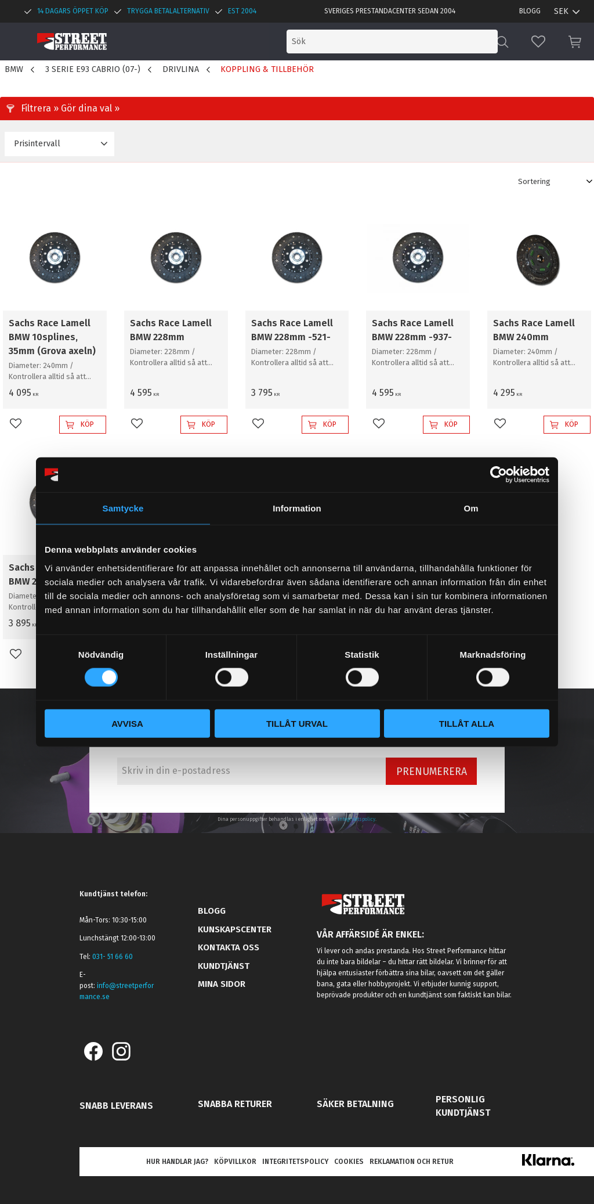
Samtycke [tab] (123, 508)
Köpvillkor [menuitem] (235, 1162)
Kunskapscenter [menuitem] (234, 929)
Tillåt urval (297, 723)
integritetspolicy (356, 819)
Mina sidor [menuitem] (221, 984)
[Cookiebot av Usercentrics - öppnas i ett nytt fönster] (498, 475)
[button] (538, 41)
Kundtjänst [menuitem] (223, 966)
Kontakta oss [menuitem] (228, 947)
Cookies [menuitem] (349, 1162)
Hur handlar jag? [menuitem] (177, 1162)
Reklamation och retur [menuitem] (412, 1162)
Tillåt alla (466, 723)
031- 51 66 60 (112, 957)
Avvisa (127, 723)
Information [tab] (297, 508)
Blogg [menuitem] (530, 11)
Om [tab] (470, 508)
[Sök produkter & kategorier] (401, 41)
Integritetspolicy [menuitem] (295, 1162)
